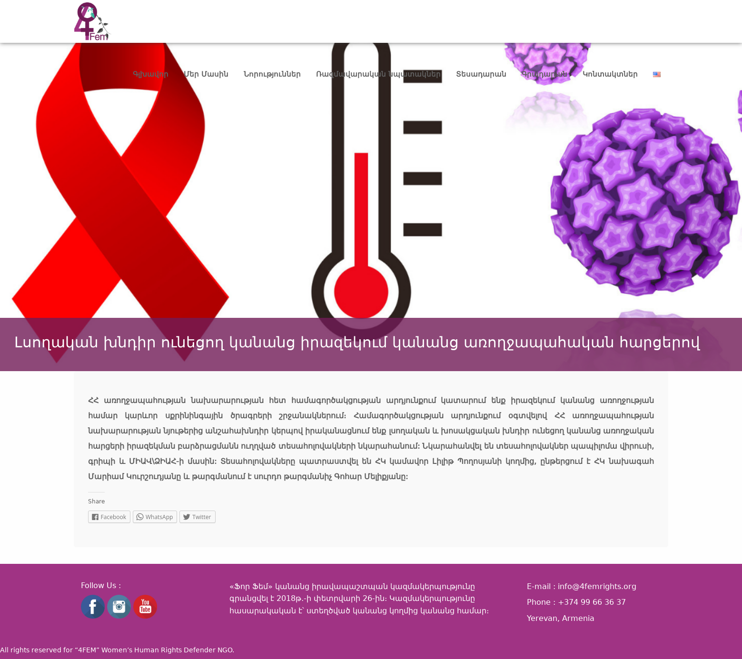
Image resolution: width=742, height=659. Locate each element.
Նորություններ (272, 74)
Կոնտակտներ (610, 74)
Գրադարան (544, 74)
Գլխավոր (150, 74)
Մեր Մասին (206, 74)
